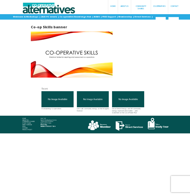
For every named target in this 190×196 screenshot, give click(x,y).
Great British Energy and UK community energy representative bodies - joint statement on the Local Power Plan (128, 102)
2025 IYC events (49, 17)
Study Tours (26, 123)
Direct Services (143, 17)
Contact (174, 6)
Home (113, 6)
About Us (124, 6)
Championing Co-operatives (57, 100)
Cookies (25, 128)
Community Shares (141, 7)
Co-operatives (159, 6)
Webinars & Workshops (26, 17)
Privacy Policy (27, 129)
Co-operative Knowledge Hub (75, 17)
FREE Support (109, 17)
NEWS (97, 17)
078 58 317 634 (50, 126)
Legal (24, 126)
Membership (125, 17)
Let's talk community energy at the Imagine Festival (93, 101)
